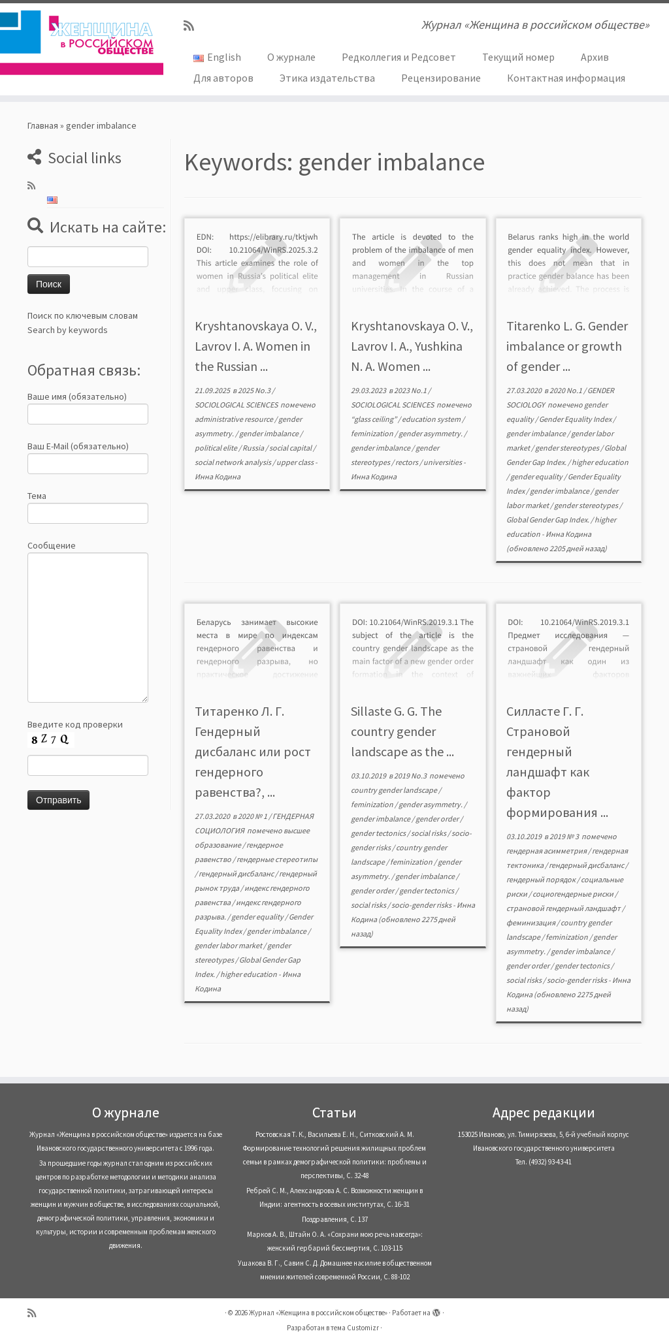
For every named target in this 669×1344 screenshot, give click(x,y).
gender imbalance (269, 433)
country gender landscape (394, 790)
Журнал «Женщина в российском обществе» (318, 1312)
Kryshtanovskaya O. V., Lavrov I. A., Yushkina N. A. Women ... (412, 345)
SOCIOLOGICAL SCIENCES (237, 404)
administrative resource (234, 419)
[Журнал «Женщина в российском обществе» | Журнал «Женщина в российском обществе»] (78, 42)
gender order (438, 819)
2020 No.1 (566, 390)
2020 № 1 (253, 816)
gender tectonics (379, 833)
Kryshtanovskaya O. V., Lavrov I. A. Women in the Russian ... (256, 345)
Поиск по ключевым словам (82, 315)
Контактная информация (566, 77)
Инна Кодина (217, 476)
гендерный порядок (541, 879)
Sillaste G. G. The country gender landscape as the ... (402, 731)
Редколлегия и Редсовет (399, 56)
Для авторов (223, 77)
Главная (42, 125)
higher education (600, 462)
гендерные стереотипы (277, 859)
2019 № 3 (564, 836)
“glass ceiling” (374, 419)
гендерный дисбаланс (237, 873)
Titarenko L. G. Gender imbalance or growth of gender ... (567, 345)
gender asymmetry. (431, 433)
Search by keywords (67, 330)
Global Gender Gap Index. (548, 519)
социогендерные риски (573, 894)
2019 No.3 (411, 775)
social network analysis (233, 462)
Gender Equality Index (576, 419)
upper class (295, 462)
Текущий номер (518, 56)
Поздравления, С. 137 (335, 1219)
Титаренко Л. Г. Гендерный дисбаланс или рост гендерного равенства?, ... (253, 751)
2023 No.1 (411, 390)
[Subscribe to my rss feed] (193, 25)
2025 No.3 (255, 390)
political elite (216, 448)
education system (432, 419)
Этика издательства (327, 77)
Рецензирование (441, 77)
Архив (595, 56)
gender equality (537, 476)
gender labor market (229, 945)
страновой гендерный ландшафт (564, 908)
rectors (407, 462)
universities (443, 462)
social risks (429, 833)
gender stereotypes (567, 448)
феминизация (531, 922)
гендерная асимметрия (547, 851)
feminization (373, 433)
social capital (291, 448)
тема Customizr (355, 1327)
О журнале (291, 56)
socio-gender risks (422, 905)
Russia (253, 448)
